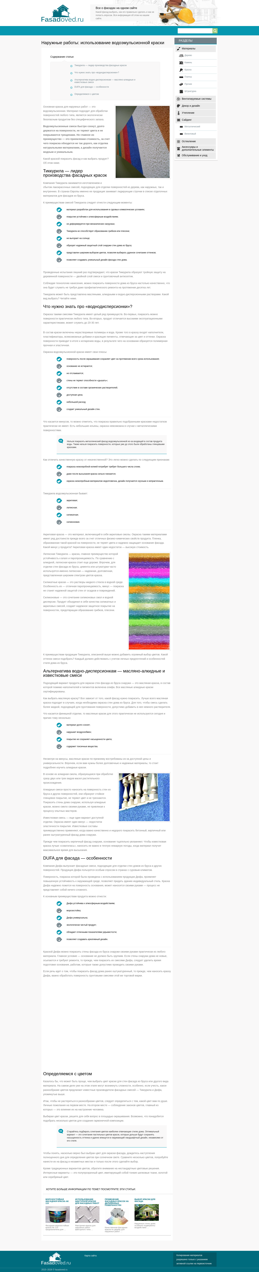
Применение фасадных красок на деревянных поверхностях (117, 1202)
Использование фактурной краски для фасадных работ (87, 1201)
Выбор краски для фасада (145, 1200)
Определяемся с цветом (86, 94)
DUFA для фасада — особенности (91, 87)
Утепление (188, 112)
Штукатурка (190, 91)
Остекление (189, 141)
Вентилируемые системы (196, 98)
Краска (188, 69)
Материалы (188, 48)
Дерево (188, 55)
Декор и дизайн (191, 105)
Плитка (188, 77)
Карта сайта (91, 1255)
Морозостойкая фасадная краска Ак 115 (57, 1201)
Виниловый (190, 134)
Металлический (192, 126)
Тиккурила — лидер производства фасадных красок (100, 65)
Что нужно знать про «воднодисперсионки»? (96, 72)
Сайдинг (187, 119)
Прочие (188, 84)
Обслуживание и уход (194, 155)
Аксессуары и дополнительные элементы (198, 148)
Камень (188, 62)
